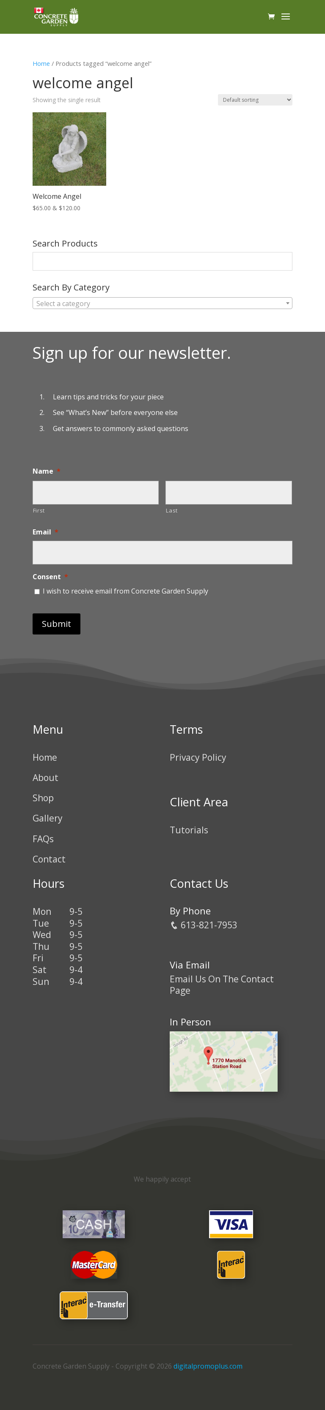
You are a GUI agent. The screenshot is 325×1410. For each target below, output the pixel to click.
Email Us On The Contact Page (222, 984)
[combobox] (162, 303)
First (39, 510)
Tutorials (189, 830)
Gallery (48, 818)
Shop (43, 798)
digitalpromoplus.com (208, 1366)
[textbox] (162, 303)
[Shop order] (255, 100)
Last (172, 510)
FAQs (43, 839)
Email (45, 532)
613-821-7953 (203, 925)
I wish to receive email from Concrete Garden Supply (125, 591)
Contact (49, 859)
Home (41, 63)
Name (47, 471)
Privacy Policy (198, 757)
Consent (50, 576)
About (45, 778)
